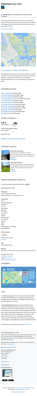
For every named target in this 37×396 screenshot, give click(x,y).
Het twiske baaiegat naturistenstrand (10, 98)
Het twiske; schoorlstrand (8, 106)
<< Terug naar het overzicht (7, 29)
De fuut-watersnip (6, 93)
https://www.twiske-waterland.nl (8, 259)
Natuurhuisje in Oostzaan (16, 162)
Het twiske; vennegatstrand (8, 107)
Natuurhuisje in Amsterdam (17, 151)
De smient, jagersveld (7, 97)
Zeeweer (22, 387)
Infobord (3, 206)
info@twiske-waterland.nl (7, 256)
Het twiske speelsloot (7, 100)
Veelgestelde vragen (5, 364)
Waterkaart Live (17, 387)
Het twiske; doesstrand (7, 102)
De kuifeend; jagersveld (7, 95)
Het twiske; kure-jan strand (8, 104)
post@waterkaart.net (5, 361)
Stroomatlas (27, 387)
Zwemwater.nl (27, 324)
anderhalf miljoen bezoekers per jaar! (22, 389)
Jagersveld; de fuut (7, 109)
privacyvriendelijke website (20, 391)
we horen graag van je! (10, 344)
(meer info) (3, 239)
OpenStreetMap (33, 65)
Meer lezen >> (14, 159)
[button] (33, 35)
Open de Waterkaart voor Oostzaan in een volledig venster (14, 70)
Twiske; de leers (6, 113)
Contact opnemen (5, 356)
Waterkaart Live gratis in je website (8, 347)
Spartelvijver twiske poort (8, 111)
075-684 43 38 (9, 258)
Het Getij (32, 387)
